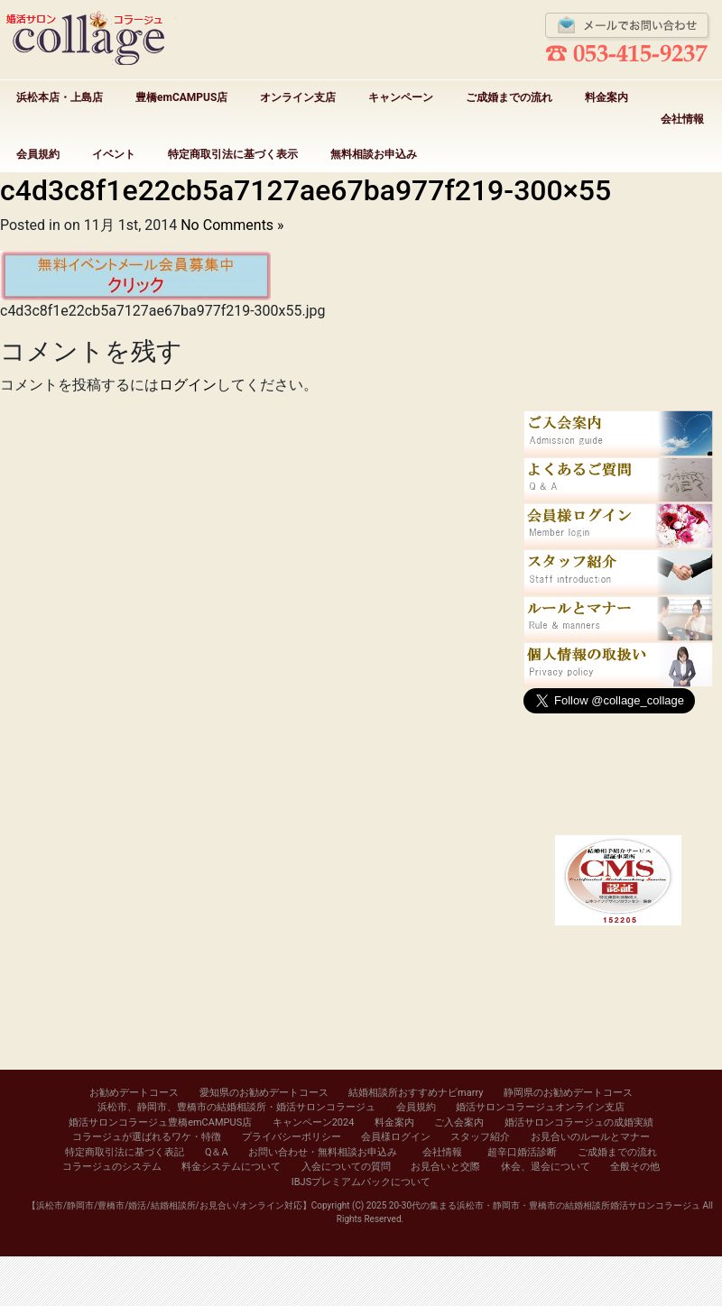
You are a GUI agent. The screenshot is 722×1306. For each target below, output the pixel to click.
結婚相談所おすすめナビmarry (415, 1093)
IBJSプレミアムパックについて (361, 1182)
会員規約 (38, 154)
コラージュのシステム (112, 1167)
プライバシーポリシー (291, 1137)
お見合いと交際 (445, 1167)
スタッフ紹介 (480, 1137)
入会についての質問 (346, 1167)
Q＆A (216, 1152)
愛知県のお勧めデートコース (264, 1093)
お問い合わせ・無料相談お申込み (322, 1152)
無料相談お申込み (373, 154)
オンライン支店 (298, 97)
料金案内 (606, 97)
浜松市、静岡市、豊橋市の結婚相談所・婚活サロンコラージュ (236, 1107)
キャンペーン (400, 97)
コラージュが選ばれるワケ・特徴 (146, 1137)
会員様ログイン (395, 1137)
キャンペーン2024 (314, 1122)
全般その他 (635, 1167)
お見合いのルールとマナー (590, 1137)
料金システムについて (231, 1167)
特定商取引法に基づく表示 (233, 154)
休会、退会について (545, 1167)
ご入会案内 (459, 1122)
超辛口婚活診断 (522, 1152)
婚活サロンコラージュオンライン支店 (540, 1107)
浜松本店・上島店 (59, 97)
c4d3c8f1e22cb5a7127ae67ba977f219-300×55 (305, 190)
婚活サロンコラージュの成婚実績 (578, 1122)
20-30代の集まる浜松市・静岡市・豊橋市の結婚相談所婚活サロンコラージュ (544, 1205)
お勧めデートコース (134, 1093)
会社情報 (682, 119)
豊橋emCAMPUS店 (181, 97)
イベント (113, 154)
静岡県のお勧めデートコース (568, 1093)
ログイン (188, 384)
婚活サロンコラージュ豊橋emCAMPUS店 (160, 1122)
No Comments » (231, 225)
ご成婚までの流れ (509, 97)
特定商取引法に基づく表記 (124, 1152)
